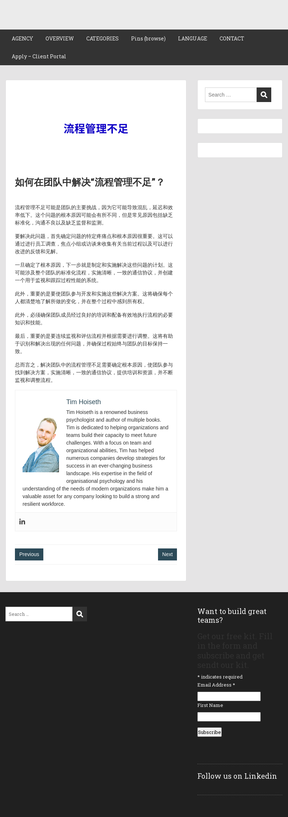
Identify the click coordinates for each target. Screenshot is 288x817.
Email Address (216, 684)
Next (167, 554)
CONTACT (232, 38)
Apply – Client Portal (39, 56)
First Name (210, 705)
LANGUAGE (192, 38)
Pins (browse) (148, 38)
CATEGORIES (102, 38)
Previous (29, 554)
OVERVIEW (60, 38)
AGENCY (22, 38)
